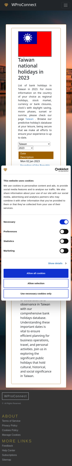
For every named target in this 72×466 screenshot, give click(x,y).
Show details (55, 263)
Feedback (7, 445)
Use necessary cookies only (36, 293)
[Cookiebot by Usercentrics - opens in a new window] (54, 170)
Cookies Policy (10, 430)
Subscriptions (9, 455)
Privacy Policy (9, 425)
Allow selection (36, 283)
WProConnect (15, 396)
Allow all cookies (36, 273)
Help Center (8, 450)
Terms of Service (11, 421)
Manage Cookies (11, 435)
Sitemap (6, 459)
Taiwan (29, 119)
